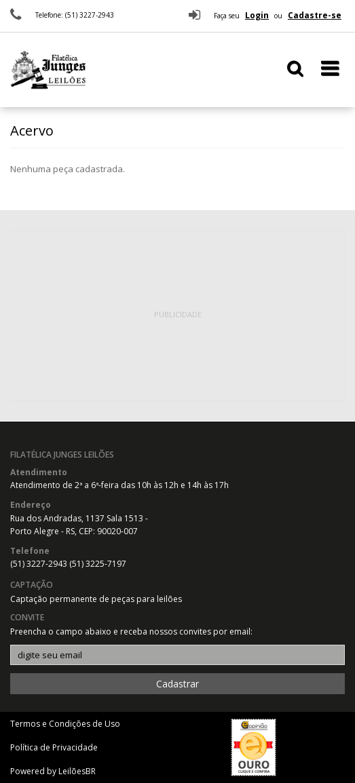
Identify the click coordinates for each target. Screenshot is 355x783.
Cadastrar (177, 683)
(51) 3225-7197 (97, 563)
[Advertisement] (178, 316)
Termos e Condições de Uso (65, 723)
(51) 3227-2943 (39, 563)
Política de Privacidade (54, 747)
